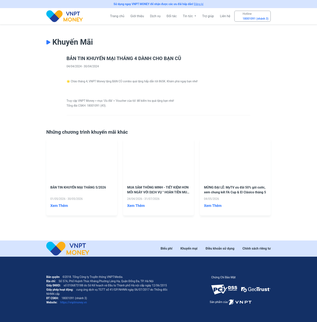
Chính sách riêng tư (256, 248)
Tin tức (188, 16)
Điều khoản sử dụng (220, 248)
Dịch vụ (155, 16)
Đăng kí (199, 4)
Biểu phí (166, 248)
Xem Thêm (59, 205)
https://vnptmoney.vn (73, 302)
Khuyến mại (189, 248)
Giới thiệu (137, 16)
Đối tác (172, 16)
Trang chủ (117, 16)
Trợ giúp (208, 16)
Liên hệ (225, 16)
